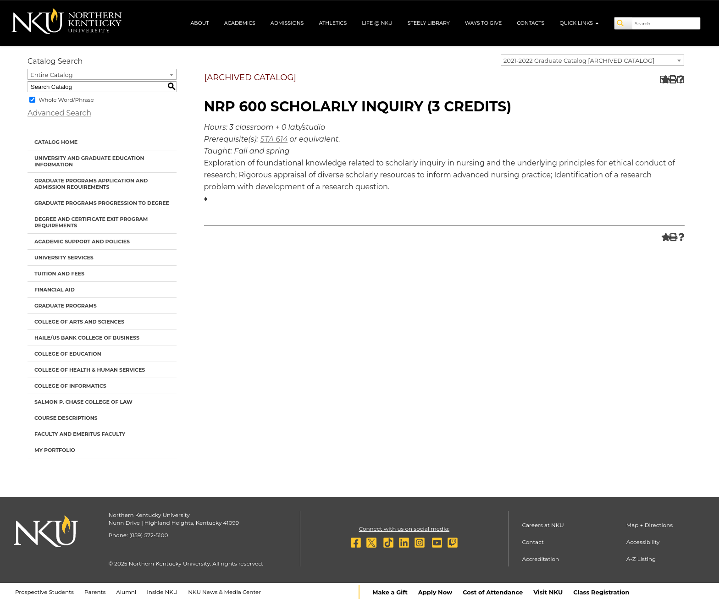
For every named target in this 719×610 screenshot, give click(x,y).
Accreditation (540, 558)
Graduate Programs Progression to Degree (101, 203)
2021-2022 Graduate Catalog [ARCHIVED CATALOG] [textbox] (578, 60)
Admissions (287, 23)
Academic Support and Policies (82, 241)
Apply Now (435, 592)
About (199, 23)
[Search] (623, 23)
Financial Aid (54, 289)
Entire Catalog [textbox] (51, 74)
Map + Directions (649, 525)
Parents (94, 591)
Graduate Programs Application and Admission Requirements (91, 183)
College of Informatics (70, 386)
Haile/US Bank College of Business (86, 338)
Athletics (333, 23)
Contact (533, 542)
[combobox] (592, 60)
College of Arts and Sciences (79, 322)
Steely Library (429, 23)
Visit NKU (548, 592)
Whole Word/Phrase (66, 99)
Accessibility (643, 542)
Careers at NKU (543, 525)
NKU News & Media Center (224, 591)
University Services (64, 257)
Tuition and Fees (59, 273)
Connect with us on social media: (404, 528)
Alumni (126, 591)
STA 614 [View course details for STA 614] (274, 139)
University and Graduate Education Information (89, 161)
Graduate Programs (65, 305)
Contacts (530, 23)
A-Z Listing (641, 558)
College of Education (67, 354)
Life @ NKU (377, 23)
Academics (239, 23)
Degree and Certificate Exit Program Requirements (91, 222)
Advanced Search (59, 113)
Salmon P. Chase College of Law (83, 402)
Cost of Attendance (493, 592)
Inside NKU (162, 591)
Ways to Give (483, 23)
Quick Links (579, 23)
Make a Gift (390, 592)
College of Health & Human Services (89, 370)
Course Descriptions (66, 418)
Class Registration (601, 592)
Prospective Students (44, 591)
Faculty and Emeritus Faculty (79, 434)
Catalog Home (55, 142)
